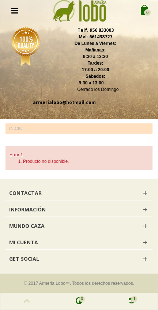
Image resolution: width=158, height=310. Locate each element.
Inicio (16, 128)
